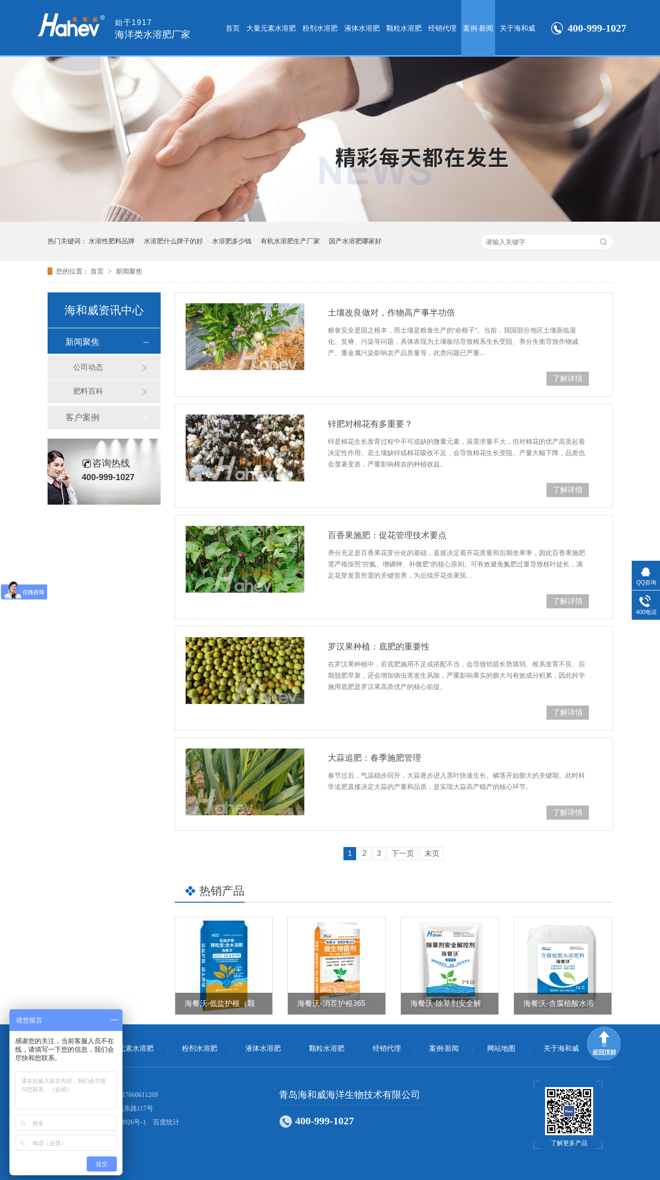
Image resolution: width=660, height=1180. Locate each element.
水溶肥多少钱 (232, 241)
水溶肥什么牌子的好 (173, 241)
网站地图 (501, 1048)
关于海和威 (517, 28)
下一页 (402, 853)
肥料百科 (88, 391)
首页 (233, 28)
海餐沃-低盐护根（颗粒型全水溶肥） (246, 1003)
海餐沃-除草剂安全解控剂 (453, 1003)
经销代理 (442, 28)
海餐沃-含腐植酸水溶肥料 (566, 1003)
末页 (432, 853)
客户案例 (82, 417)
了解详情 (568, 378)
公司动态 (88, 367)
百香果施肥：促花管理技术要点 (387, 535)
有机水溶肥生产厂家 (290, 241)
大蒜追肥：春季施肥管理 (374, 758)
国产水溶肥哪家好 (355, 241)
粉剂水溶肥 (320, 28)
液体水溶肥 (362, 28)
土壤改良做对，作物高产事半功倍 (391, 312)
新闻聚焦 (129, 271)
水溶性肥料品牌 (112, 241)
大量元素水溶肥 (271, 28)
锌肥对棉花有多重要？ (370, 424)
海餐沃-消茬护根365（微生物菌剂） (357, 1003)
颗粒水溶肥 (404, 28)
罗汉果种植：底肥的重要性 (379, 646)
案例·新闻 (478, 28)
